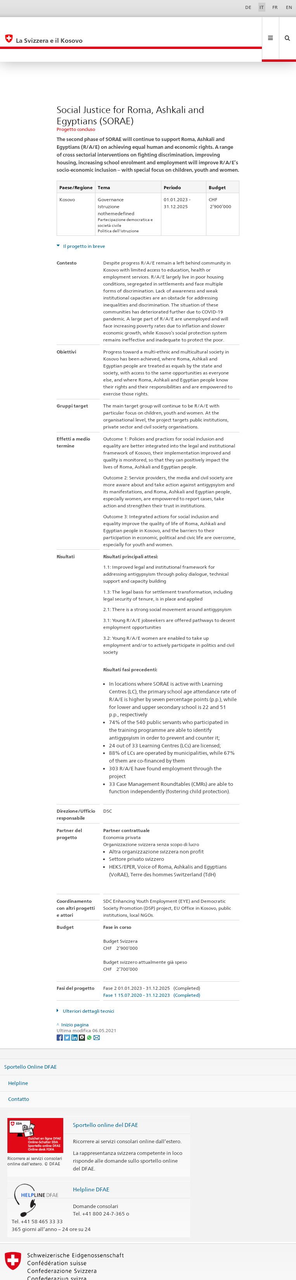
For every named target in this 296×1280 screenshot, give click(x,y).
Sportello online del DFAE (105, 1098)
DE (248, 7)
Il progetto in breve (83, 220)
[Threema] (82, 1011)
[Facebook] (60, 1011)
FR (275, 7)
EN (289, 7)
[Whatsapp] (89, 1011)
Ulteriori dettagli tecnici (88, 985)
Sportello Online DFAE (30, 1041)
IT (262, 7)
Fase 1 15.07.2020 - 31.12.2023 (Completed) (151, 969)
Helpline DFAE (91, 1163)
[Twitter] (67, 1011)
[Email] (96, 1011)
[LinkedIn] (75, 1011)
